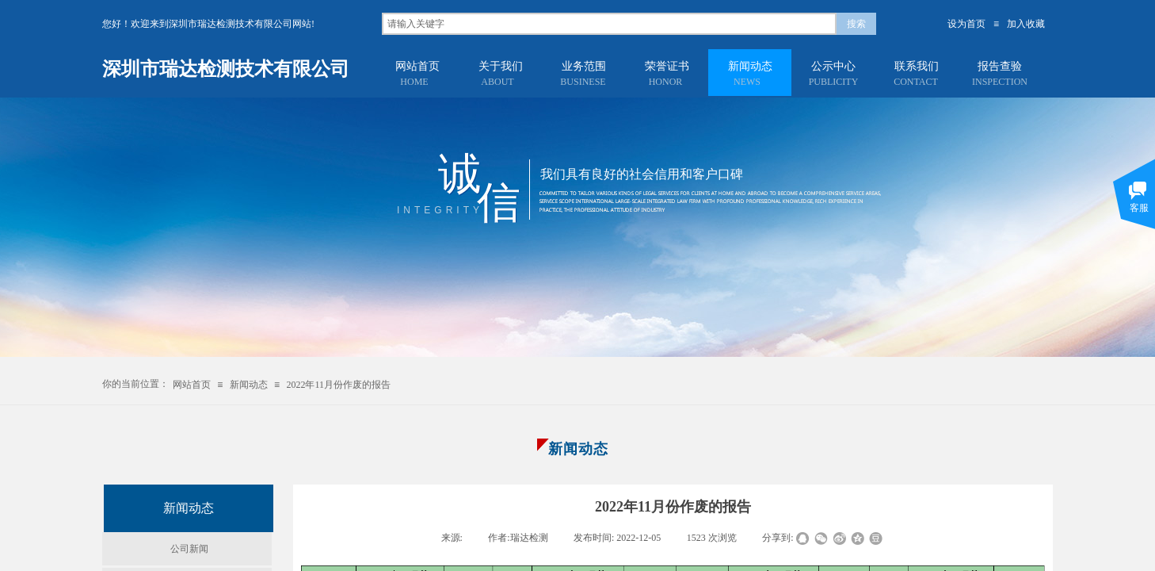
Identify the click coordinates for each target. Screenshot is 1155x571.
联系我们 (916, 66)
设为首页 (966, 23)
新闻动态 (750, 66)
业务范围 (584, 66)
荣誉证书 (667, 66)
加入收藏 (1026, 23)
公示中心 (833, 66)
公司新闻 (189, 548)
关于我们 (500, 66)
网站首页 (417, 66)
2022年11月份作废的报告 (338, 384)
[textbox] (609, 24)
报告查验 (1000, 66)
